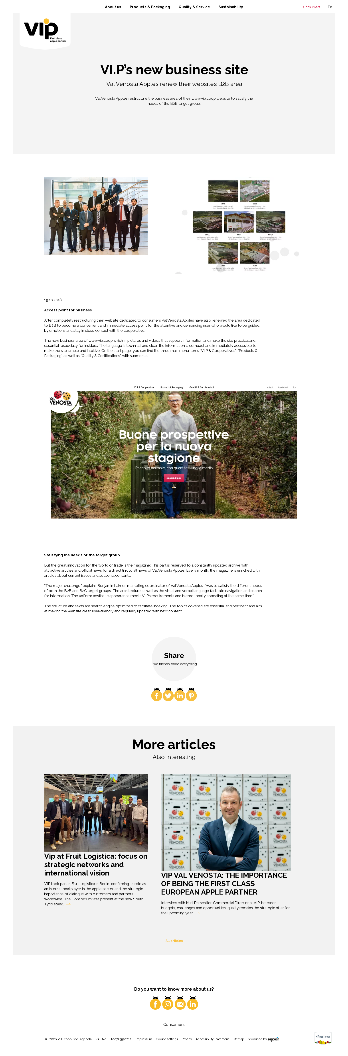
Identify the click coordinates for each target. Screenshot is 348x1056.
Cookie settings (167, 1039)
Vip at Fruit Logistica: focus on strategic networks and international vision (95, 864)
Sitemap (238, 1039)
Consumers (311, 7)
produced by (263, 1039)
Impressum (144, 1039)
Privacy (187, 1039)
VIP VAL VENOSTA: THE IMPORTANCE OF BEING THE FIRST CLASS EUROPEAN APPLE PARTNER (224, 883)
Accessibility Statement (212, 1039)
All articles (174, 941)
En (330, 7)
